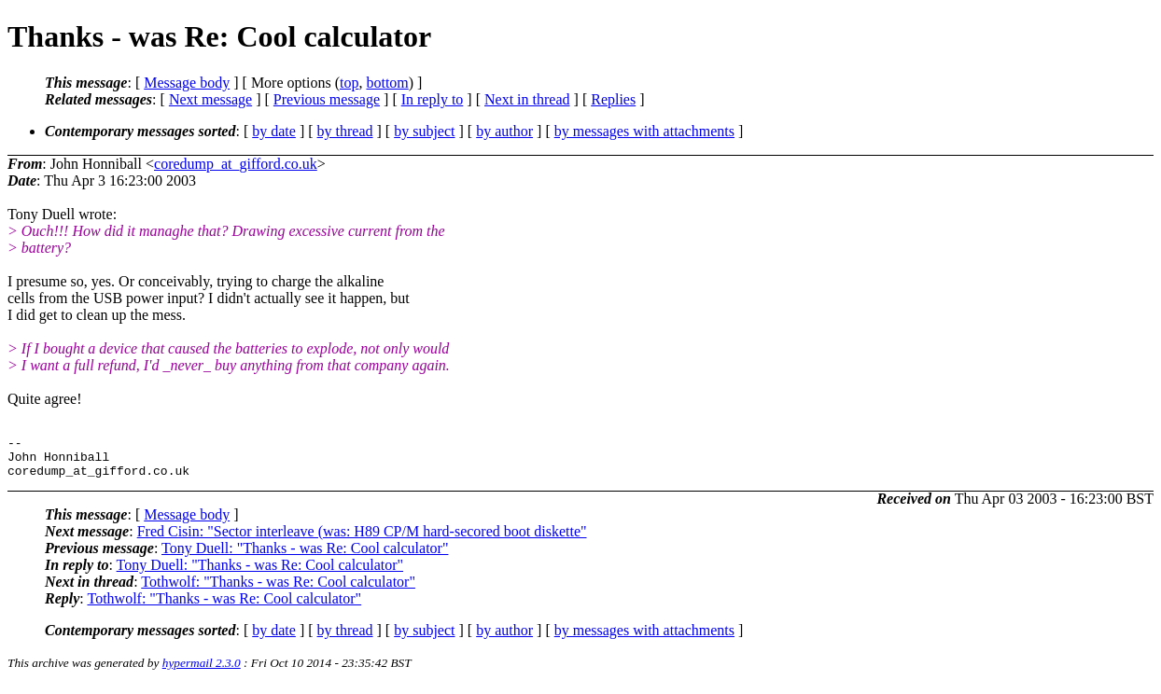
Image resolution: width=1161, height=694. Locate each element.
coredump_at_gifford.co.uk (235, 164)
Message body (187, 82)
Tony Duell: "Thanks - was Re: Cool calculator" (304, 556)
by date (274, 131)
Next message (210, 99)
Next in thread (527, 99)
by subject (424, 131)
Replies (613, 99)
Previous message (326, 99)
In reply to (432, 99)
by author (504, 131)
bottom (387, 82)
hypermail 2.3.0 (201, 671)
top (349, 82)
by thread (345, 131)
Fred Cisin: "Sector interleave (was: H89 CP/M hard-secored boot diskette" (362, 540)
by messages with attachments (644, 131)
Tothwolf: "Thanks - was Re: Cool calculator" (278, 590)
